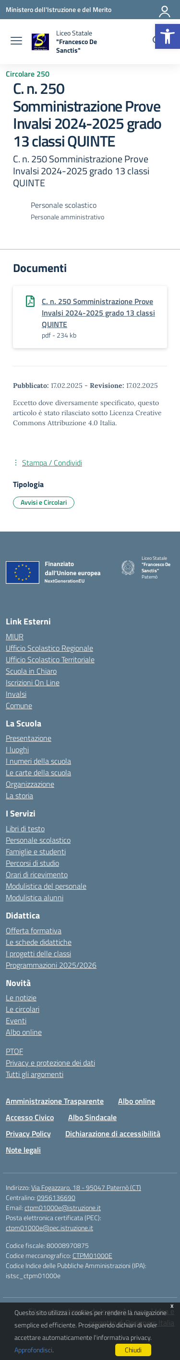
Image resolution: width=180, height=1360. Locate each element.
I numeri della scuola (38, 761)
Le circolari (22, 1009)
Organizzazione (30, 784)
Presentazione (28, 738)
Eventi (16, 1020)
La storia (19, 795)
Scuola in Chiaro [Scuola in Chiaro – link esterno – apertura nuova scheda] (31, 671)
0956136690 (56, 1197)
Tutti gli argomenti (34, 1074)
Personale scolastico (38, 840)
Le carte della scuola (38, 772)
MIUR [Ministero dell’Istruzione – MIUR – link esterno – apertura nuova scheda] (15, 636)
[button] (167, 36)
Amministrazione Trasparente (55, 1101)
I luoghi (17, 749)
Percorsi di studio (32, 863)
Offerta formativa (33, 930)
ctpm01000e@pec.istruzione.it (49, 1228)
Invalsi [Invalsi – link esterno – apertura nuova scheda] (16, 694)
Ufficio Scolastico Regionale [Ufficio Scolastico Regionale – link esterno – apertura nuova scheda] (49, 648)
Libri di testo (25, 828)
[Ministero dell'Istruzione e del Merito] (58, 9)
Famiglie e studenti (36, 851)
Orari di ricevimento (37, 874)
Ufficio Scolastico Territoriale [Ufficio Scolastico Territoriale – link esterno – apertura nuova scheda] (50, 659)
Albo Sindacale (92, 1117)
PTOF (14, 1051)
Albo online (24, 1032)
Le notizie (21, 997)
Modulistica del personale (46, 886)
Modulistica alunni (34, 897)
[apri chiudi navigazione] (16, 41)
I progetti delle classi (38, 953)
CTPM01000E (92, 1255)
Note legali (23, 1150)
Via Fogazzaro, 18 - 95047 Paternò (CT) (86, 1187)
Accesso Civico (30, 1117)
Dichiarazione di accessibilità (112, 1133)
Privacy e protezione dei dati (50, 1062)
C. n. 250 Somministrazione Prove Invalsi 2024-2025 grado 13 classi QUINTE (98, 312)
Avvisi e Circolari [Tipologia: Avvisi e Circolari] (44, 502)
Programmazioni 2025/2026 (51, 965)
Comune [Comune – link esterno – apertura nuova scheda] (19, 705)
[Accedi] (165, 9)
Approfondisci (33, 1350)
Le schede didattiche (39, 942)
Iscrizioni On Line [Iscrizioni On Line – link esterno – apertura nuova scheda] (33, 682)
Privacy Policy (28, 1133)
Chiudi (133, 1350)
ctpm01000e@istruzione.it (62, 1207)
